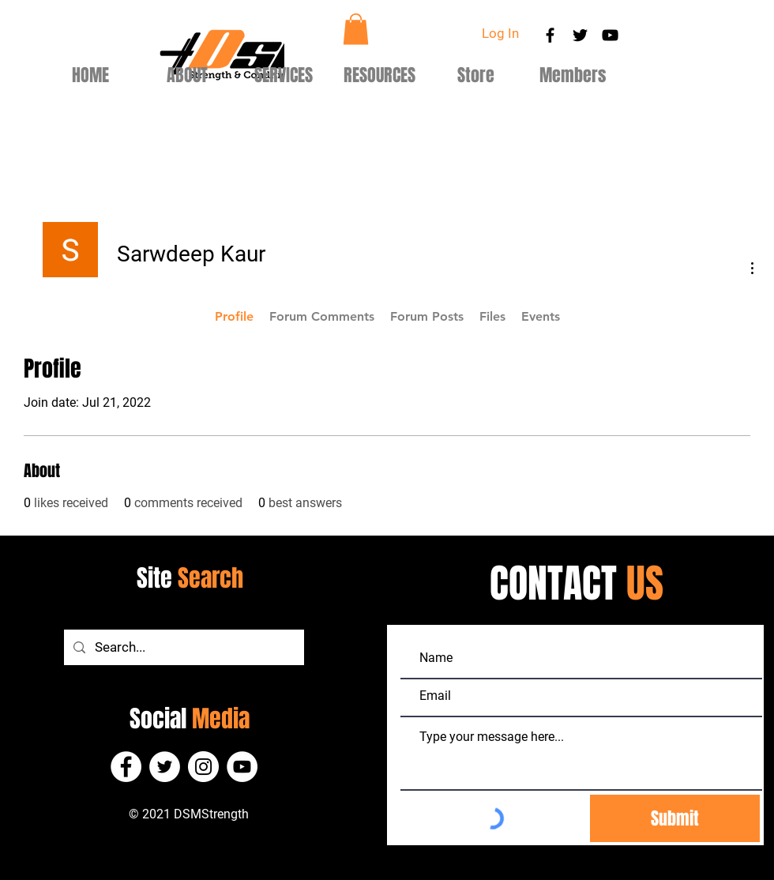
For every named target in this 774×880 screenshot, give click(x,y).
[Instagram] (203, 766)
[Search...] (183, 647)
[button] (356, 28)
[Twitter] (164, 766)
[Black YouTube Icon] (610, 35)
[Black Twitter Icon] (580, 35)
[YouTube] (242, 766)
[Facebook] (126, 766)
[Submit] (675, 818)
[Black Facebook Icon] (550, 35)
